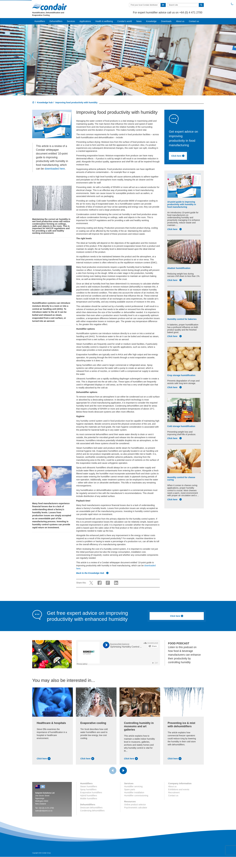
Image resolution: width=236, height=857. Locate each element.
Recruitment (173, 792)
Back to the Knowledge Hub (92, 573)
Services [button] (71, 21)
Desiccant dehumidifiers (91, 807)
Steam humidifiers (88, 786)
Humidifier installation (134, 792)
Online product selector (135, 804)
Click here (182, 156)
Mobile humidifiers (88, 798)
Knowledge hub (45, 102)
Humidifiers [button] (39, 21)
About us (180, 21)
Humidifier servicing (133, 786)
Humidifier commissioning (136, 795)
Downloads (166, 21)
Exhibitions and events (178, 789)
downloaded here (55, 168)
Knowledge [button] (151, 21)
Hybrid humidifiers (88, 795)
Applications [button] (85, 21)
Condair (49, 6)
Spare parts (129, 789)
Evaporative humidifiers (91, 792)
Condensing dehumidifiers (92, 810)
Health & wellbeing (104, 21)
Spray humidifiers (88, 789)
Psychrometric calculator (135, 807)
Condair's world (124, 21)
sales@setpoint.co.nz (43, 811)
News (139, 21)
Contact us (194, 21)
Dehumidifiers (56, 21)
